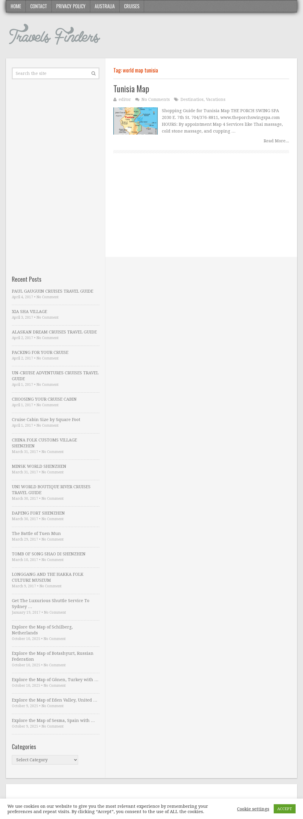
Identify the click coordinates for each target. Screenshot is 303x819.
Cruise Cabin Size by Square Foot (46, 419)
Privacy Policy (71, 6)
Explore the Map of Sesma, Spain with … (53, 720)
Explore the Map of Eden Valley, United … (54, 700)
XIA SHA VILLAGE (29, 311)
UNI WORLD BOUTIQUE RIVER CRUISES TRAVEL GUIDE (51, 489)
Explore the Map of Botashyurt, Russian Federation (53, 656)
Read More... (276, 140)
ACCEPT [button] (284, 809)
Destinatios (192, 99)
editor (125, 99)
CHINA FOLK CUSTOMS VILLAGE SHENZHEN (44, 443)
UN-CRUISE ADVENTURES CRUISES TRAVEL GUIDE (55, 375)
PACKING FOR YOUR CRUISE (40, 352)
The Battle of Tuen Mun (36, 533)
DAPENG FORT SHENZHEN (38, 513)
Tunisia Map (131, 89)
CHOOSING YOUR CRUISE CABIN (44, 399)
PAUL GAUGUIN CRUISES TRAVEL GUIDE (52, 291)
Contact (38, 6)
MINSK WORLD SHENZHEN (39, 466)
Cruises (131, 6)
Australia (105, 6)
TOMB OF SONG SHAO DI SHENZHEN (49, 554)
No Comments (155, 99)
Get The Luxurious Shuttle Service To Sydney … (50, 603)
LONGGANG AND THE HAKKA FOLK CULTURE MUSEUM (47, 577)
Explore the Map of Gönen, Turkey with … (55, 679)
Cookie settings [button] (253, 809)
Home (16, 6)
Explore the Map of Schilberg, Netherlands (42, 630)
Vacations (215, 99)
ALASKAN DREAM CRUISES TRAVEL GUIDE (54, 332)
